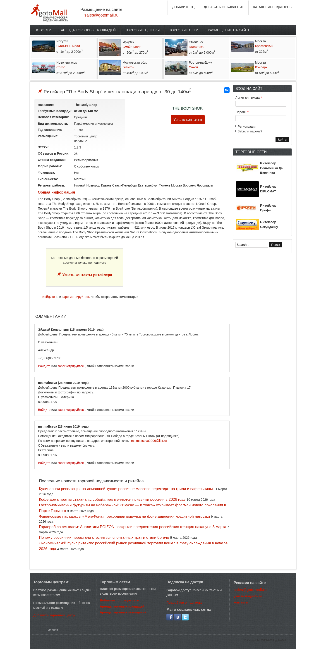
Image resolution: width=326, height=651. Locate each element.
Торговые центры (142, 30)
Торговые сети (183, 30)
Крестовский (264, 46)
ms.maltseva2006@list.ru (149, 441)
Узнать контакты (187, 119)
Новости (42, 30)
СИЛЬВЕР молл (68, 46)
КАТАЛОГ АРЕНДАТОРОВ (272, 7)
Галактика (196, 47)
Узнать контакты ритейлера (86, 275)
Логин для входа (248, 97)
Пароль (242, 112)
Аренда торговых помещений (123, 612)
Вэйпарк (261, 67)
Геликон (128, 67)
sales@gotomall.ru (101, 15)
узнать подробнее (248, 596)
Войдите (48, 297)
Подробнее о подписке (184, 602)
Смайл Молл (132, 47)
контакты (241, 602)
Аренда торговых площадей (88, 30)
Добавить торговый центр (54, 615)
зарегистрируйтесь (76, 297)
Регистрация (247, 126)
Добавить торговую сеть (119, 600)
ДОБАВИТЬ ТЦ (183, 7)
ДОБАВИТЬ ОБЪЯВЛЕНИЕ (224, 7)
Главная (52, 630)
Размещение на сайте (229, 30)
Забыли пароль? (250, 131)
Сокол (60, 67)
